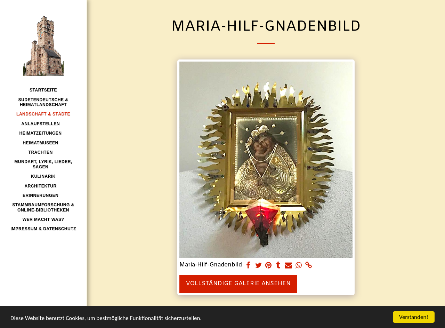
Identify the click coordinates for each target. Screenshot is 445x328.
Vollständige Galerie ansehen (238, 284)
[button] (43, 123)
